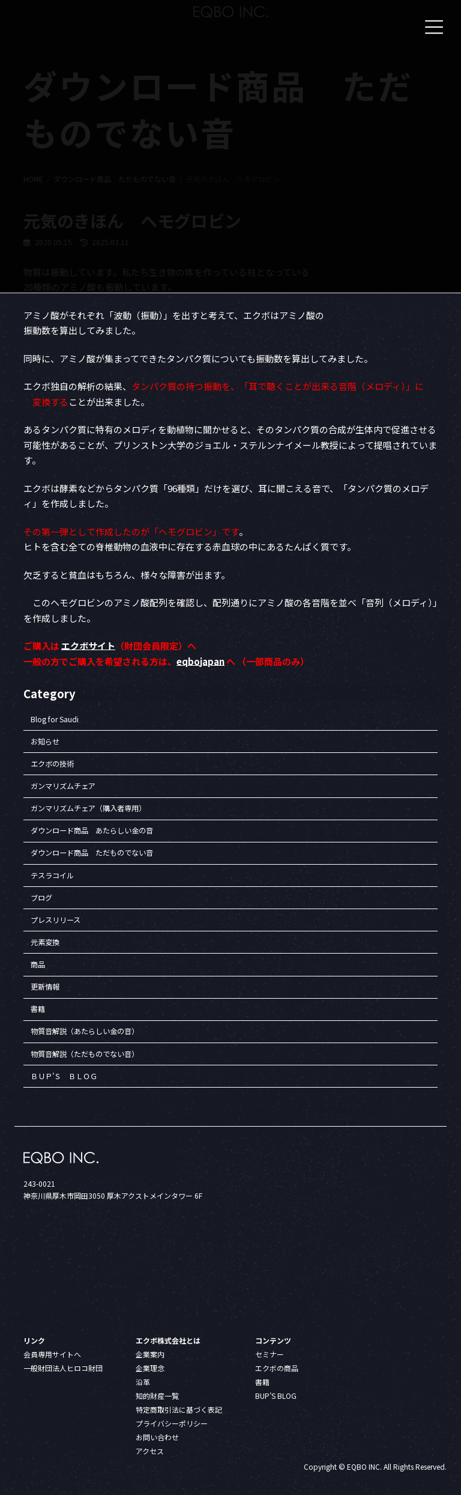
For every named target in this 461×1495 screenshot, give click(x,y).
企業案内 (150, 1353)
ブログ (41, 897)
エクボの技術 (52, 763)
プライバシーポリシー (172, 1422)
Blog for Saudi (55, 719)
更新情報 (45, 987)
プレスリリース (55, 920)
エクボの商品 (276, 1367)
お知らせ (45, 741)
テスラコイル (52, 875)
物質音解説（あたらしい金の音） (85, 1031)
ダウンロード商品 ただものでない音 (92, 853)
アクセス (150, 1450)
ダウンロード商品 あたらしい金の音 (92, 831)
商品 (38, 964)
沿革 (143, 1381)
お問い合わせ (157, 1436)
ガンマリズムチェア (63, 786)
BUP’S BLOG (276, 1395)
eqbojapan (200, 661)
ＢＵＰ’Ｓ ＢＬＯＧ (64, 1076)
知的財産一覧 (157, 1395)
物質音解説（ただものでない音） (85, 1054)
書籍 (38, 1009)
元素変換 (45, 942)
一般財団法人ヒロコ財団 (63, 1367)
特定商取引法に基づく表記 (179, 1409)
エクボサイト (88, 645)
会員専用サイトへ (52, 1353)
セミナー (269, 1353)
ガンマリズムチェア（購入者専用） (88, 808)
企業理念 (150, 1367)
